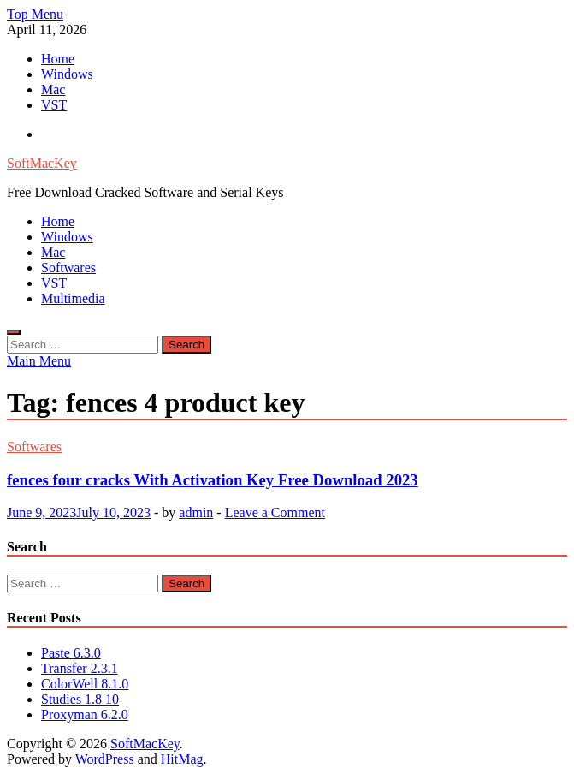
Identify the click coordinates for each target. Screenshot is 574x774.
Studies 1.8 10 (80, 699)
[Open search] (14, 332)
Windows (67, 74)
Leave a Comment (275, 512)
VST (54, 105)
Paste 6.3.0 (71, 653)
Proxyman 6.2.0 (84, 714)
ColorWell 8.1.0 (84, 683)
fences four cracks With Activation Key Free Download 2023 (212, 480)
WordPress (104, 759)
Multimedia (73, 298)
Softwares (68, 267)
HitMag (182, 759)
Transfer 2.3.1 (79, 668)
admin (196, 512)
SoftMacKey (42, 163)
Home (57, 58)
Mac (53, 89)
